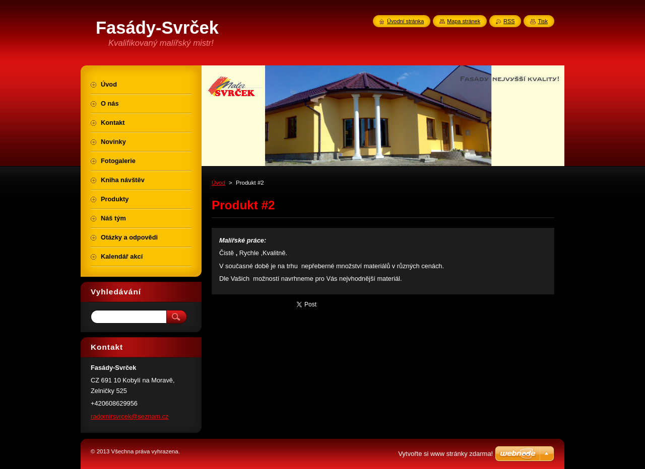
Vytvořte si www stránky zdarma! (445, 453)
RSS (508, 21)
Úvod (218, 183)
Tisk (543, 21)
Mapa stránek (463, 21)
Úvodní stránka (405, 21)
